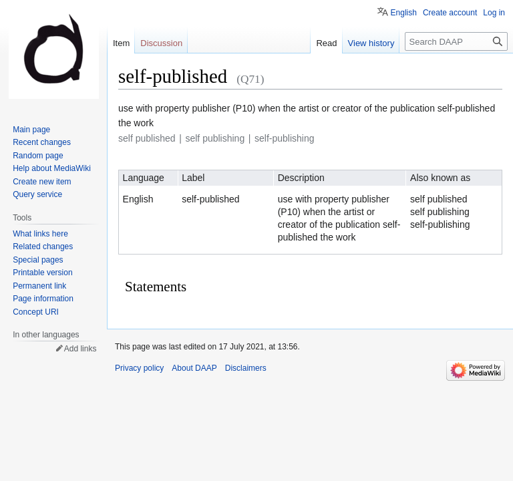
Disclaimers (246, 368)
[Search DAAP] (456, 41)
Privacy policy (139, 368)
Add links (80, 348)
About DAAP (194, 368)
